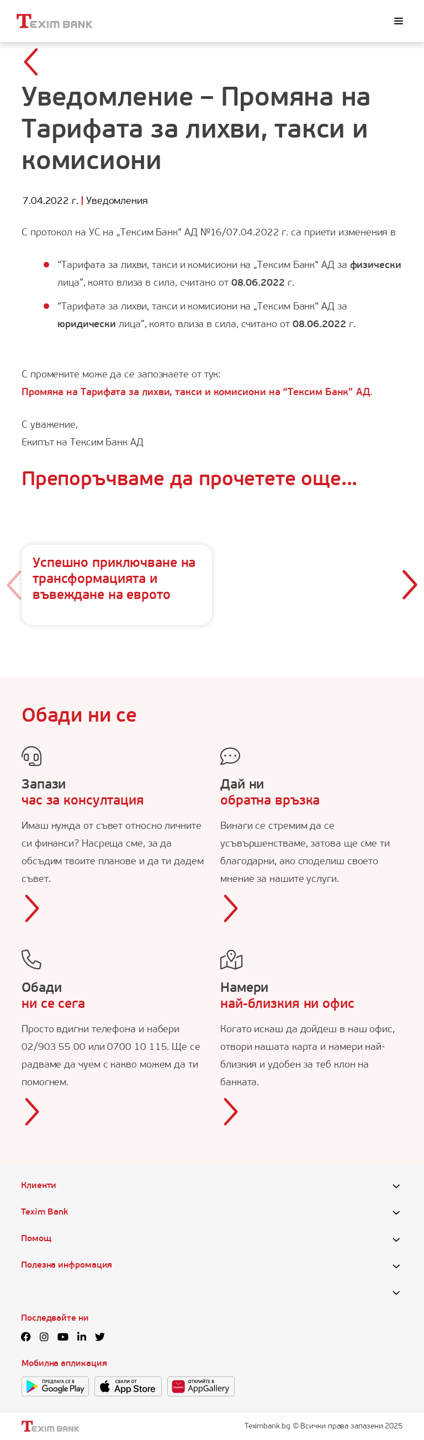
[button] (409, 585)
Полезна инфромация (66, 1265)
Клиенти (38, 1185)
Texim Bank (44, 1212)
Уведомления (117, 201)
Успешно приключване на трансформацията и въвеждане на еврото (114, 579)
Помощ (36, 1238)
